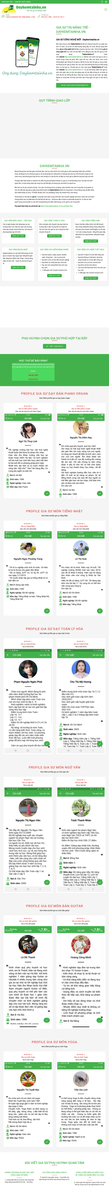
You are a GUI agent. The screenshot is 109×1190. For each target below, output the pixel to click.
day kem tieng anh (90, 230)
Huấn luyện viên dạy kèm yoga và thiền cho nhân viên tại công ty (89, 1174)
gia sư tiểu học (18, 230)
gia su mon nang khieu (54, 263)
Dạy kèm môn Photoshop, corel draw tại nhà (18, 263)
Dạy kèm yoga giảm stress (54, 1172)
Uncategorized (54, 338)
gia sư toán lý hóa (54, 230)
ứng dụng (73, 85)
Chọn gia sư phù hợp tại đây (54, 345)
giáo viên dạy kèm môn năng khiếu (90, 263)
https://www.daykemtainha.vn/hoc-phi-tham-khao (57, 206)
